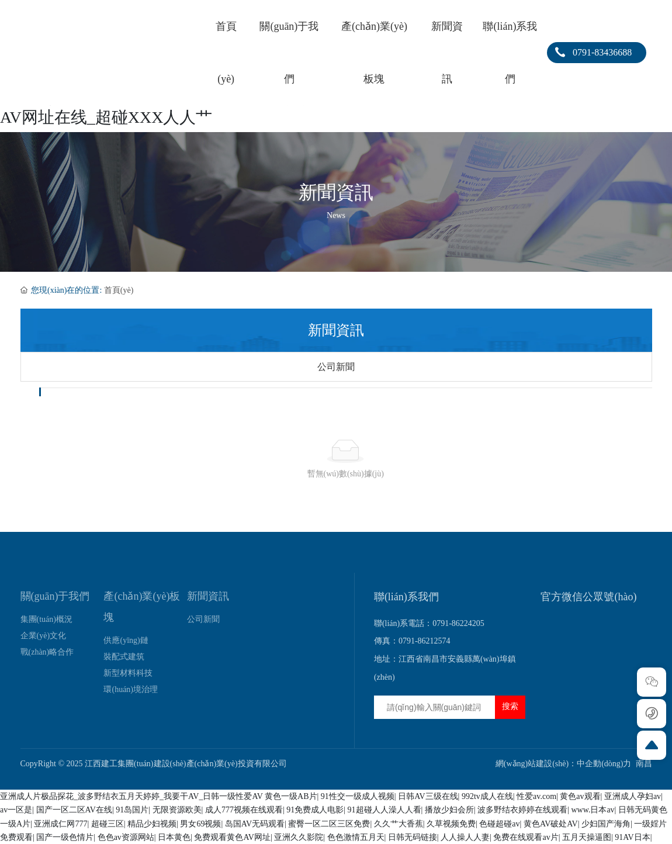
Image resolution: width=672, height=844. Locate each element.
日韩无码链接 (412, 837)
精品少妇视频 (151, 823)
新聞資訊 (336, 192)
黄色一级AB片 (291, 796)
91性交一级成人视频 (357, 796)
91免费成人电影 (315, 809)
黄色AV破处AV (551, 823)
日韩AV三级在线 (428, 796)
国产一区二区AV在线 (74, 809)
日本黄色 (174, 837)
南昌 (644, 763)
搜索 (510, 706)
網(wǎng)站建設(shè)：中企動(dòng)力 (564, 763)
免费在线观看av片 (525, 837)
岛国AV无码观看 (255, 823)
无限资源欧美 (177, 809)
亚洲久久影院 (298, 837)
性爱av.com (536, 796)
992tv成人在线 (487, 796)
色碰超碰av (499, 823)
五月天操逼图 (586, 837)
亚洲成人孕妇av (632, 796)
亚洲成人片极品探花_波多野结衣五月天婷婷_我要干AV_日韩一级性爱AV (131, 796)
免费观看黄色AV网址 (232, 837)
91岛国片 (132, 809)
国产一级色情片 (64, 837)
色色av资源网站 (126, 837)
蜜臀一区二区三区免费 (329, 823)
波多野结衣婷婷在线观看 (522, 809)
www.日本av (592, 809)
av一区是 (16, 809)
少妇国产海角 (606, 823)
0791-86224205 (458, 623)
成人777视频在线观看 (244, 809)
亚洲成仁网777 (60, 823)
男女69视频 (200, 823)
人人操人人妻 (465, 837)
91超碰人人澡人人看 (384, 809)
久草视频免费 (451, 823)
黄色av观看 (580, 796)
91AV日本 (632, 837)
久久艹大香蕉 (398, 823)
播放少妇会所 (449, 809)
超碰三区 (107, 823)
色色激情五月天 (356, 837)
